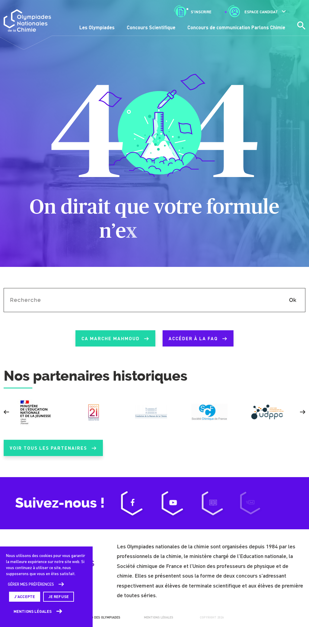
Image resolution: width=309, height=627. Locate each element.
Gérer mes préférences (31, 584)
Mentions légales (33, 611)
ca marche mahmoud (109, 338)
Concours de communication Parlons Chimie (236, 27)
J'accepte (24, 596)
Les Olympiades (97, 27)
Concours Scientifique (151, 27)
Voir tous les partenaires (53, 453)
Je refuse (58, 596)
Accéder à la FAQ (192, 338)
